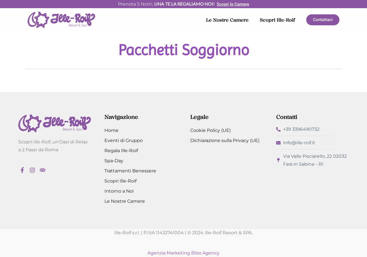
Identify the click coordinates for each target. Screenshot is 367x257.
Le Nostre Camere (227, 20)
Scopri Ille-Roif (277, 20)
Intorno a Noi (119, 191)
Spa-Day (113, 160)
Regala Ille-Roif (121, 150)
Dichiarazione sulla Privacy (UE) (224, 140)
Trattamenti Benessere (130, 170)
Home (111, 130)
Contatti (286, 117)
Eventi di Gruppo (123, 140)
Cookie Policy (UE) (210, 130)
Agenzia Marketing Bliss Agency (183, 253)
